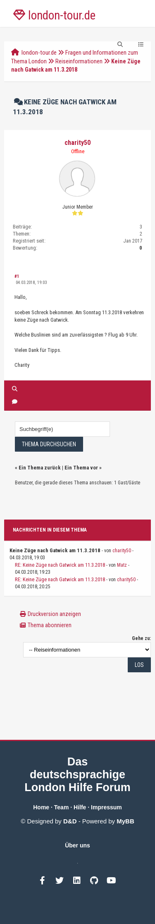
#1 (16, 276)
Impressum (106, 807)
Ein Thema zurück (40, 467)
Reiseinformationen (79, 61)
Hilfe (80, 807)
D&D (70, 821)
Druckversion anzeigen (54, 614)
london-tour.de (39, 52)
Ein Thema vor (81, 467)
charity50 (77, 143)
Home (41, 807)
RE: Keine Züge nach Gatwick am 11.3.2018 (60, 565)
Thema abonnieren (50, 625)
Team (61, 807)
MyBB (125, 821)
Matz (122, 565)
